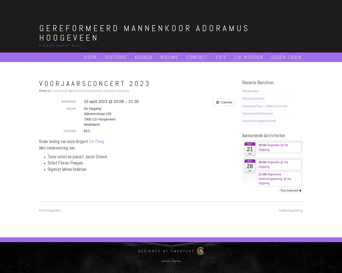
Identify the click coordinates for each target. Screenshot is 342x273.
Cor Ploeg (96, 141)
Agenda (143, 57)
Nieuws (169, 57)
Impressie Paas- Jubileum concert (264, 106)
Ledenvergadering (291, 210)
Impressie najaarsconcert (259, 121)
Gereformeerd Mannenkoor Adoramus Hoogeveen (144, 33)
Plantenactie (250, 91)
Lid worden (249, 57)
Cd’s (221, 57)
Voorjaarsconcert (253, 98)
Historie (115, 57)
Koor (90, 57)
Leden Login (286, 57)
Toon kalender (290, 190)
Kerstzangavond (50, 210)
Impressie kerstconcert (257, 113)
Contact (197, 57)
